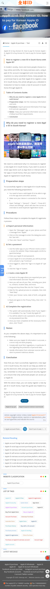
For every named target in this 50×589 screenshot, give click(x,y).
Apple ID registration (34, 498)
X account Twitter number (24, 574)
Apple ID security (11, 503)
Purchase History (11, 526)
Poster (24, 401)
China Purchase (28, 535)
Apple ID (8, 498)
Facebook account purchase (12, 569)
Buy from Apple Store (12, 512)
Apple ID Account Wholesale (28, 567)
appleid (12, 26)
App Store (36, 503)
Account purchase (27, 507)
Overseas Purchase (27, 517)
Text (28, 43)
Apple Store (23, 521)
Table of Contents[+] (2, 270)
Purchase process (11, 531)
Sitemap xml (23, 577)
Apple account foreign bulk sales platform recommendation (14, 428)
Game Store (24, 503)
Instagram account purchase (35, 569)
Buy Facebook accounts (12, 572)
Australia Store (10, 521)
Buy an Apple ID (28, 512)
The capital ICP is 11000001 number (16, 583)
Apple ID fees (20, 498)
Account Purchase (11, 517)
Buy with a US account (27, 526)
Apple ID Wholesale (27, 564)
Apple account (10, 544)
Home (7, 43)
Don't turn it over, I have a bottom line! (38, 428)
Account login (38, 540)
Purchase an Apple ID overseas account (18, 540)
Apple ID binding (26, 531)
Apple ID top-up (11, 407)
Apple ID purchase (17, 43)
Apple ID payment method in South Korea (31, 407)
